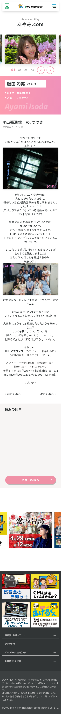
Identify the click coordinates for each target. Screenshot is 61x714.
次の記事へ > (48, 394)
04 (32, 70)
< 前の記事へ (13, 394)
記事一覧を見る (30, 480)
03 (26, 70)
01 (13, 70)
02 (19, 70)
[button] (50, 70)
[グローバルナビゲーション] (54, 6)
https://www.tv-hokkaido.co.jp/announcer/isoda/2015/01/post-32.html (30, 372)
